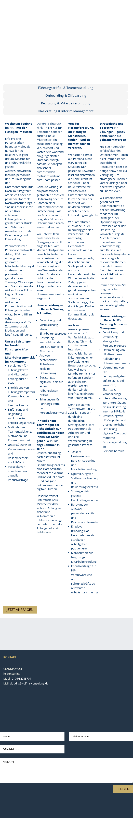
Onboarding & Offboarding (65, 95)
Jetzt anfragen (20, 609)
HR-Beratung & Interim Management (66, 111)
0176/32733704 (21, 678)
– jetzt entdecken (49, 530)
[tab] (65, 88)
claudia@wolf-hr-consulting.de (29, 683)
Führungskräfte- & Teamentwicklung (65, 87)
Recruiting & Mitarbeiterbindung (65, 103)
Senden (123, 789)
